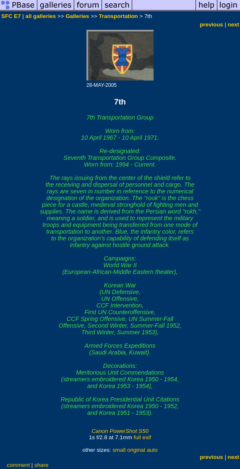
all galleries (41, 16)
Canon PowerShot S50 (120, 431)
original (136, 450)
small (118, 450)
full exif (142, 437)
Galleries (77, 16)
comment (18, 465)
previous (211, 24)
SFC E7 (11, 16)
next (233, 24)
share (41, 465)
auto (152, 450)
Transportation (118, 16)
